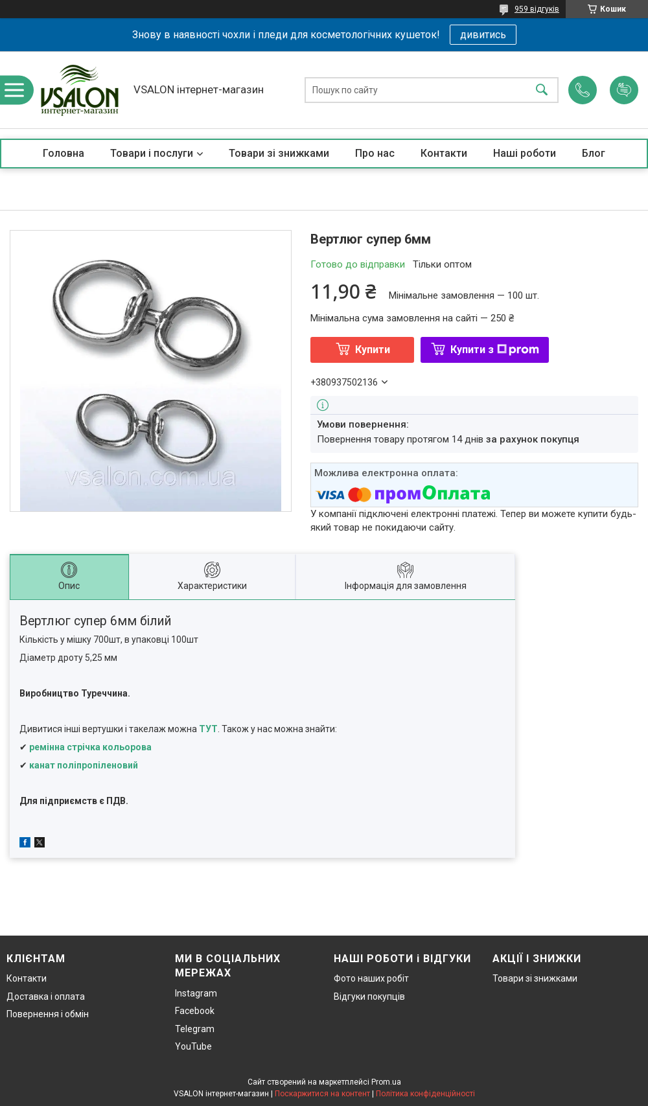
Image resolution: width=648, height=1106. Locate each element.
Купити (372, 349)
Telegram (194, 1029)
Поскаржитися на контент (322, 1093)
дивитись (483, 35)
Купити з (494, 349)
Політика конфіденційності (425, 1093)
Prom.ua (386, 1082)
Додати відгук (624, 90)
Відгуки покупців (369, 996)
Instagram (196, 993)
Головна (63, 153)
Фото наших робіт (371, 978)
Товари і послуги (151, 153)
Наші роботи (524, 153)
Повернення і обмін (47, 1014)
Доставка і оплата (45, 996)
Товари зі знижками (279, 153)
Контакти (444, 153)
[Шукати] (541, 90)
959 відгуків (537, 9)
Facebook (194, 1011)
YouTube (193, 1046)
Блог (593, 153)
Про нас (375, 153)
